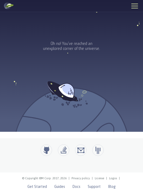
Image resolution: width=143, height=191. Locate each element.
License (99, 178)
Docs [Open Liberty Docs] (76, 186)
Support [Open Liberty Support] (94, 186)
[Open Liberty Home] (9, 6)
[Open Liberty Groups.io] (81, 150)
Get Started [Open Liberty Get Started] (37, 186)
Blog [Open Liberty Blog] (112, 186)
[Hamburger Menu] (134, 6)
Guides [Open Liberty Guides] (59, 186)
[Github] (46, 150)
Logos (113, 178)
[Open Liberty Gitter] (98, 150)
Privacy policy (81, 178)
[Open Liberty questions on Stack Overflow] (63, 150)
